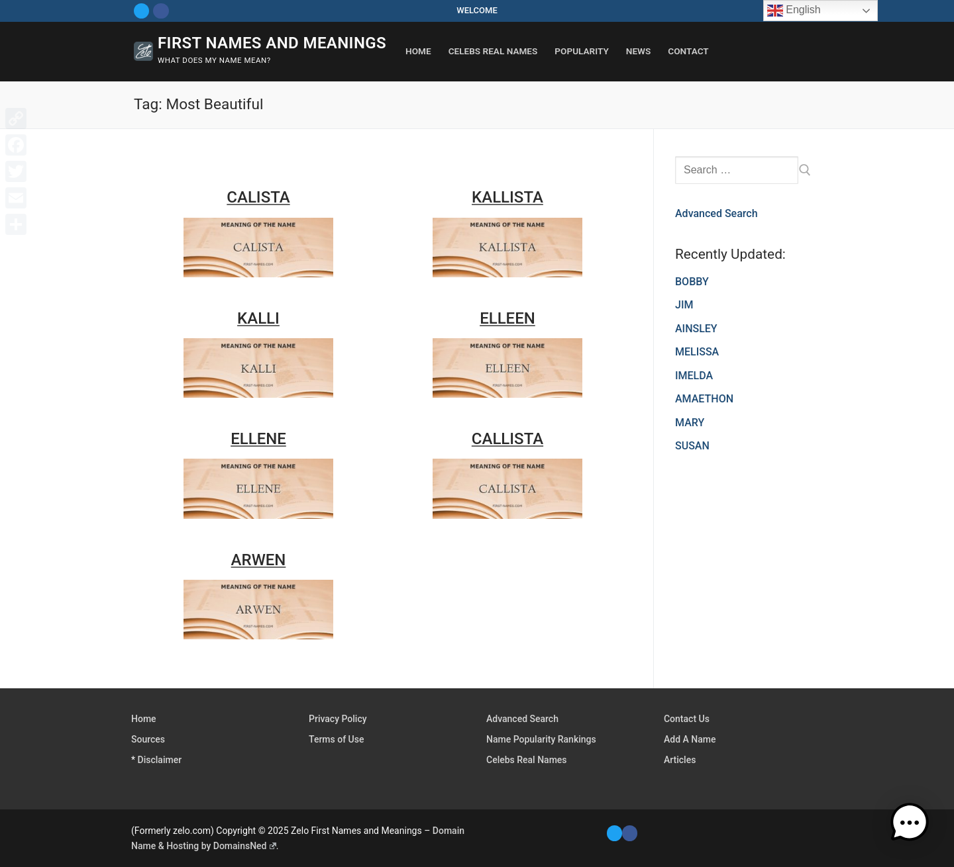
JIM (684, 304)
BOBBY (692, 281)
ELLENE (258, 439)
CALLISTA (507, 439)
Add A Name (690, 739)
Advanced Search (716, 213)
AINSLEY (696, 328)
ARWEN (258, 560)
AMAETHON (704, 398)
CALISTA (258, 197)
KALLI (258, 318)
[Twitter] (141, 11)
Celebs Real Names (526, 759)
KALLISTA (507, 197)
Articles (680, 759)
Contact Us (687, 718)
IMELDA (694, 375)
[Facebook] (160, 11)
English (794, 11)
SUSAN (692, 445)
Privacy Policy (338, 718)
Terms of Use (336, 739)
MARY (689, 422)
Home (143, 718)
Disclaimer (160, 759)
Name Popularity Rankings (541, 739)
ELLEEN (507, 318)
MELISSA (697, 351)
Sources (148, 739)
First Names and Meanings (272, 43)
